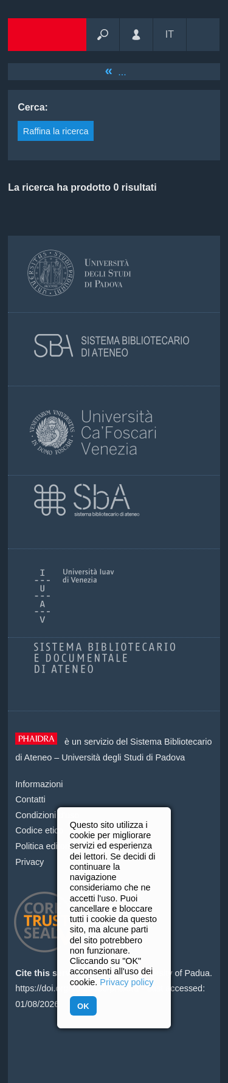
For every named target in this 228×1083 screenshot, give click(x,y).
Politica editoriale (48, 846)
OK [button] (83, 1006)
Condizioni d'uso (47, 815)
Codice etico (39, 830)
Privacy (29, 862)
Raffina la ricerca (56, 131)
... (122, 72)
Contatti (30, 799)
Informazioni (39, 784)
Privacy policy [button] (126, 982)
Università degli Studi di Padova (123, 757)
